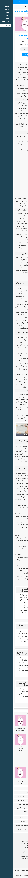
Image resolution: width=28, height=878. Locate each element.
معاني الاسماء (16, 6)
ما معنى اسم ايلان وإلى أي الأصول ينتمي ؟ (14, 875)
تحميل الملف (14, 54)
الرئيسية (23, 6)
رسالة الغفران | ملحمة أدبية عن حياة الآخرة (15, 800)
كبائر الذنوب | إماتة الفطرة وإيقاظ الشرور (15, 808)
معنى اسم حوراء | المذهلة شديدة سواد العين (20, 730)
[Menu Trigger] (3, 2)
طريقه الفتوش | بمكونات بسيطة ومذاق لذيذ (14, 792)
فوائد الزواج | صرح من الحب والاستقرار (16, 817)
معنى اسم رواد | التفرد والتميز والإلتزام (7, 781)
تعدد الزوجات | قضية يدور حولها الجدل (16, 804)
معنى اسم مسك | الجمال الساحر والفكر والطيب (7, 748)
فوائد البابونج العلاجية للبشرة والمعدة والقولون (14, 821)
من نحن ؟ (24, 863)
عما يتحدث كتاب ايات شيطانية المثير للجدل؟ (15, 825)
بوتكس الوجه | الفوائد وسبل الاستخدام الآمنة (14, 796)
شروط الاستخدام (23, 865)
